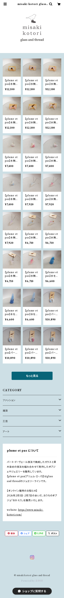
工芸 (5, 421)
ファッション (9, 400)
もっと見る (32, 376)
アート (6, 431)
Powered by (32, 581)
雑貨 (5, 410)
